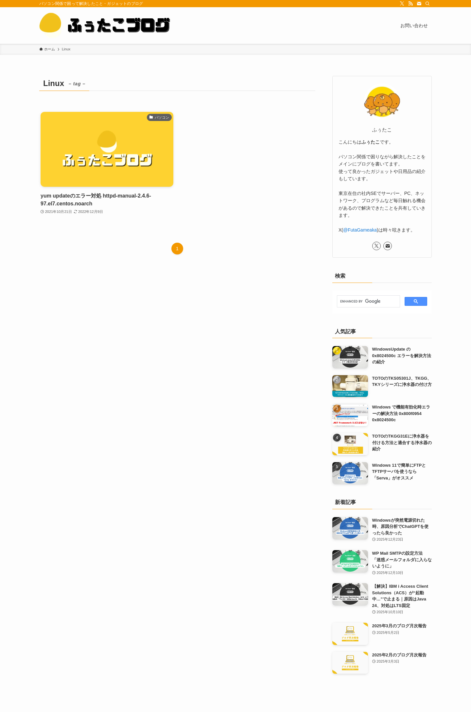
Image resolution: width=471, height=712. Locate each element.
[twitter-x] (402, 3)
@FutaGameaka (360, 230)
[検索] (427, 3)
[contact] (419, 3)
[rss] (410, 3)
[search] (367, 301)
